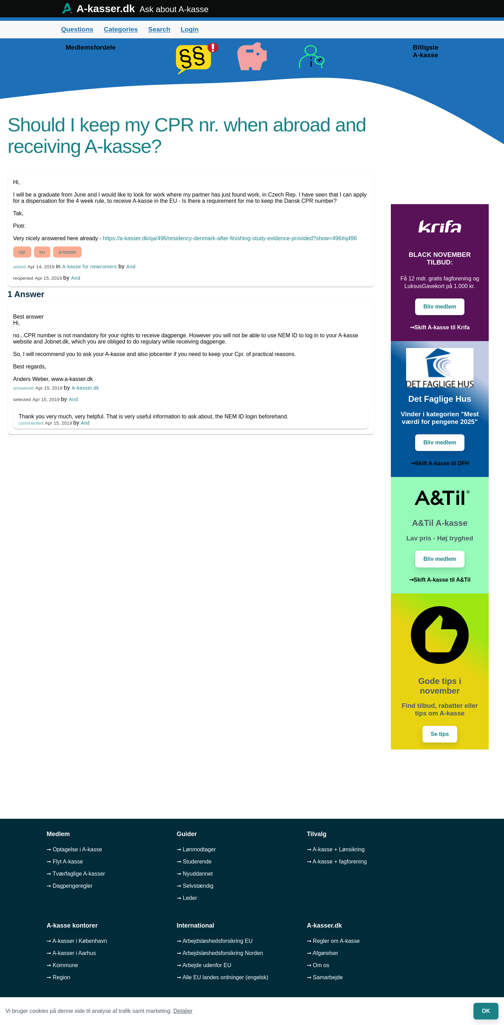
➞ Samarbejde (325, 977)
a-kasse (67, 252)
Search (159, 29)
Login (189, 29)
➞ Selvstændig (195, 886)
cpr (22, 252)
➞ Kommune (62, 965)
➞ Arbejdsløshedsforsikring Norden (220, 953)
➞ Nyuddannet (195, 874)
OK (486, 1011)
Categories (121, 29)
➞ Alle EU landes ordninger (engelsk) (222, 977)
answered (23, 388)
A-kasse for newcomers (89, 266)
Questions (77, 29)
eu (42, 252)
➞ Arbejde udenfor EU (204, 965)
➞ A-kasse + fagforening (337, 862)
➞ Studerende (194, 862)
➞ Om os (318, 965)
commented (31, 423)
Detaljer (183, 1011)
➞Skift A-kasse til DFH (440, 463)
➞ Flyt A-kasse (65, 862)
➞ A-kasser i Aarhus (71, 953)
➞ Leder (187, 898)
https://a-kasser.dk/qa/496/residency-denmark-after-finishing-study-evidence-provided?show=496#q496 (230, 238)
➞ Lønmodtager (196, 849)
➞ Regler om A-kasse (333, 941)
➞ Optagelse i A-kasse (74, 849)
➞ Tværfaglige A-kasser (76, 874)
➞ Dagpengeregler (69, 886)
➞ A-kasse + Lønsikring (335, 849)
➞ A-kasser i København (77, 941)
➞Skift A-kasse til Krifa (440, 327)
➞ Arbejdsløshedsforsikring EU (214, 941)
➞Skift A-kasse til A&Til (440, 580)
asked (19, 266)
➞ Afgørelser (322, 953)
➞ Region (58, 977)
